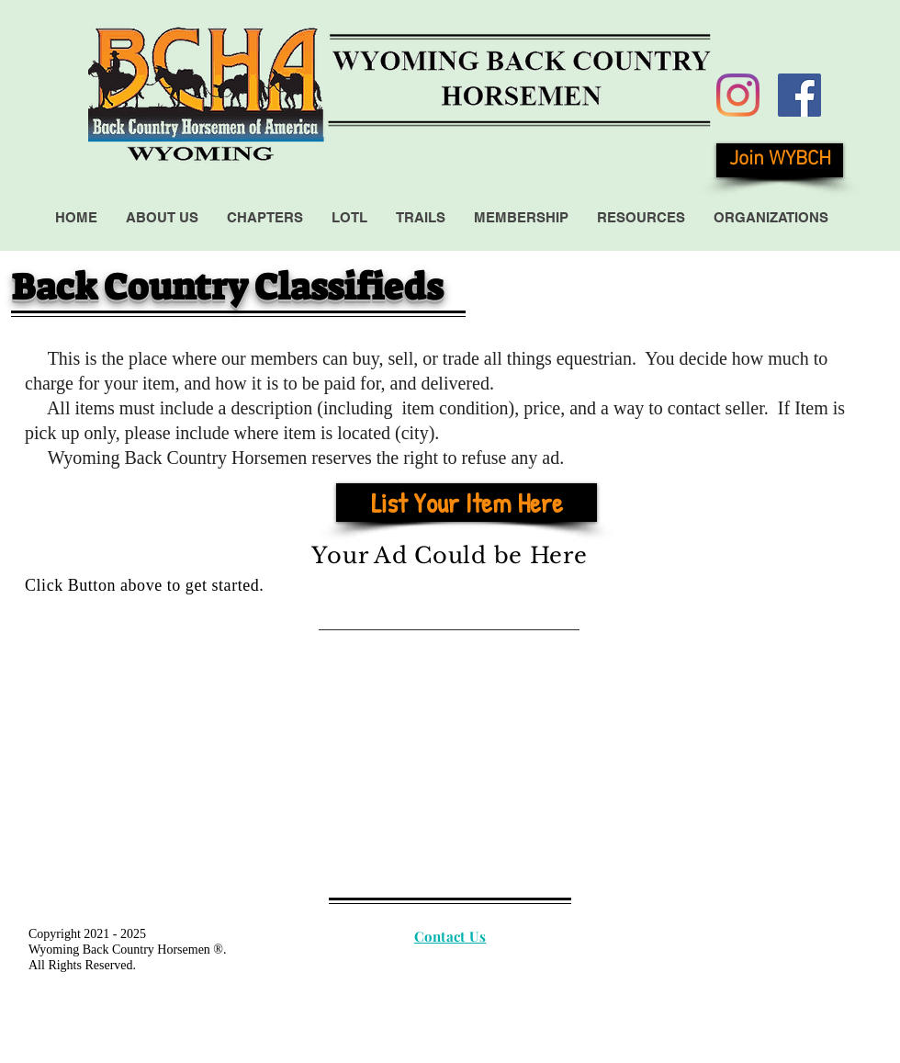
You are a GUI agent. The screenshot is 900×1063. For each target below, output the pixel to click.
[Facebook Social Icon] (799, 95)
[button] (161, 217)
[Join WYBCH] (779, 160)
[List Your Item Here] (466, 502)
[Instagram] (737, 95)
